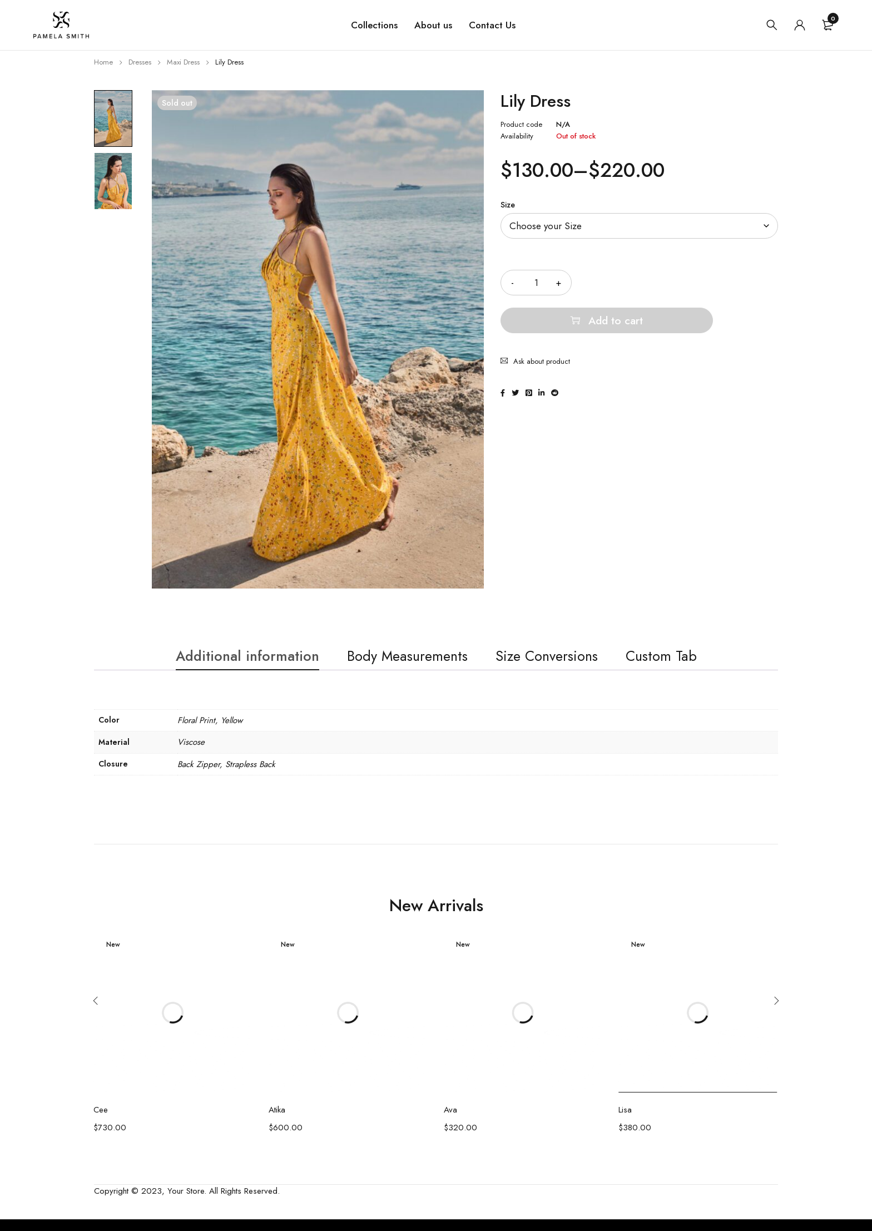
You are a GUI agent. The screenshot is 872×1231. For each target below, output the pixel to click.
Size (508, 204)
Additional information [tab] (222, 663)
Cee (100, 1121)
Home (103, 62)
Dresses (139, 62)
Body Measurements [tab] (402, 663)
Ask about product (541, 323)
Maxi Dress (183, 62)
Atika (277, 1121)
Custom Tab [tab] (691, 663)
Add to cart (690, 282)
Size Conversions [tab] (562, 663)
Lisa (625, 1121)
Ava (450, 1121)
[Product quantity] (536, 282)
